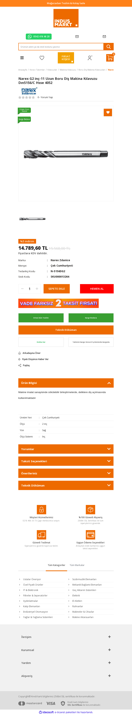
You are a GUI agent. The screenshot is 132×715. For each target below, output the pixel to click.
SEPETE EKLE (56, 288)
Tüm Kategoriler (56, 565)
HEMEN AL (97, 288)
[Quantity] (29, 288)
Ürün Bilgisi (29, 383)
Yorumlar (27, 449)
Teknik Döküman (66, 329)
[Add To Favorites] (108, 112)
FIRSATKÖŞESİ (66, 58)
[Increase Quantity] (37, 288)
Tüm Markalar (77, 565)
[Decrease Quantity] (22, 288)
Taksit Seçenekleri (34, 461)
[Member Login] (90, 57)
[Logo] (66, 18)
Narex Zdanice (60, 260)
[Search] (66, 46)
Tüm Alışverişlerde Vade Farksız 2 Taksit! (66, 3)
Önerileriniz (29, 473)
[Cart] (110, 58)
